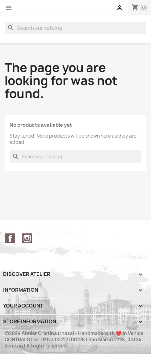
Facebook (10, 238)
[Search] (75, 28)
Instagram (27, 238)
